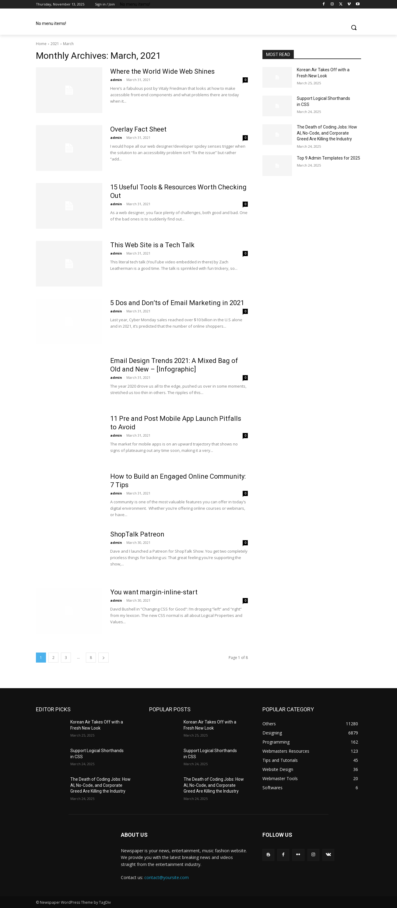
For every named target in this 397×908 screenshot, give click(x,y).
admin (116, 79)
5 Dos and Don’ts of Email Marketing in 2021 (177, 303)
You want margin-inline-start (154, 592)
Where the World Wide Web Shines (162, 71)
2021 (55, 43)
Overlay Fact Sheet (138, 129)
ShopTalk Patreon (137, 534)
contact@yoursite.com (166, 877)
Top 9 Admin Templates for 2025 (328, 158)
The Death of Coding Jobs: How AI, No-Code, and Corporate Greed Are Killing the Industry (327, 133)
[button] (353, 27)
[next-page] (103, 658)
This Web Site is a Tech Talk (152, 245)
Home (41, 43)
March (68, 43)
